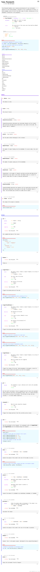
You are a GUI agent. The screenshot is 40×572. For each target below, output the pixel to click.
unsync (3, 90)
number (14, 223)
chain (3, 83)
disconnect (4, 85)
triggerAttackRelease (6, 75)
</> (37, 103)
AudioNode (25, 451)
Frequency (15, 274)
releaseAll (4, 80)
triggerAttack (5, 74)
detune (3, 55)
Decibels (11, 198)
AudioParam (15, 451)
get (2, 78)
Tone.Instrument (10, 3)
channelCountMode (5, 66)
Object (15, 220)
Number (12, 145)
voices (3, 57)
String (15, 119)
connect (3, 84)
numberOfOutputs (5, 63)
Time (14, 226)
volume (3, 67)
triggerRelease (5, 77)
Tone (21, 451)
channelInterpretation (7, 58)
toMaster (4, 88)
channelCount (4, 64)
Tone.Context (10, 134)
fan (2, 87)
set (2, 71)
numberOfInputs (5, 61)
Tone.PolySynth (12, 230)
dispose (3, 72)
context (3, 60)
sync (3, 81)
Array (8, 108)
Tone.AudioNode (11, 118)
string (19, 220)
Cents (10, 98)
